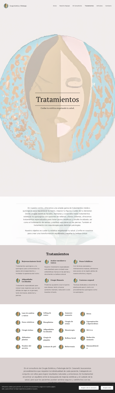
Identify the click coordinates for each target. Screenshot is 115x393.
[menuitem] (55, 6)
